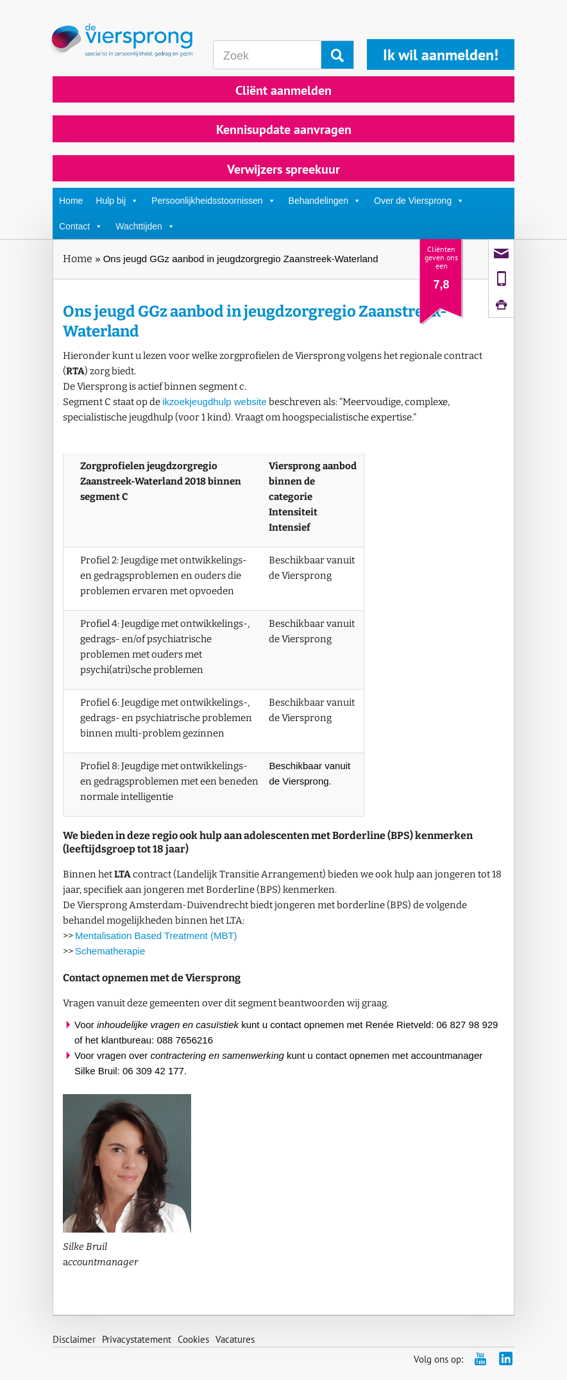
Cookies (193, 1339)
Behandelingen (325, 200)
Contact (81, 226)
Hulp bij (117, 200)
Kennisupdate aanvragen (283, 129)
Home (71, 200)
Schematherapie (110, 950)
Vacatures (235, 1339)
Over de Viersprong (419, 200)
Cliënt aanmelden (283, 90)
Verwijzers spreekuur (283, 169)
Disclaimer (74, 1339)
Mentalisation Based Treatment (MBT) (156, 935)
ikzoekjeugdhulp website (214, 401)
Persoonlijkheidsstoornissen (213, 200)
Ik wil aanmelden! (440, 55)
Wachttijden (145, 226)
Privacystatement (136, 1339)
